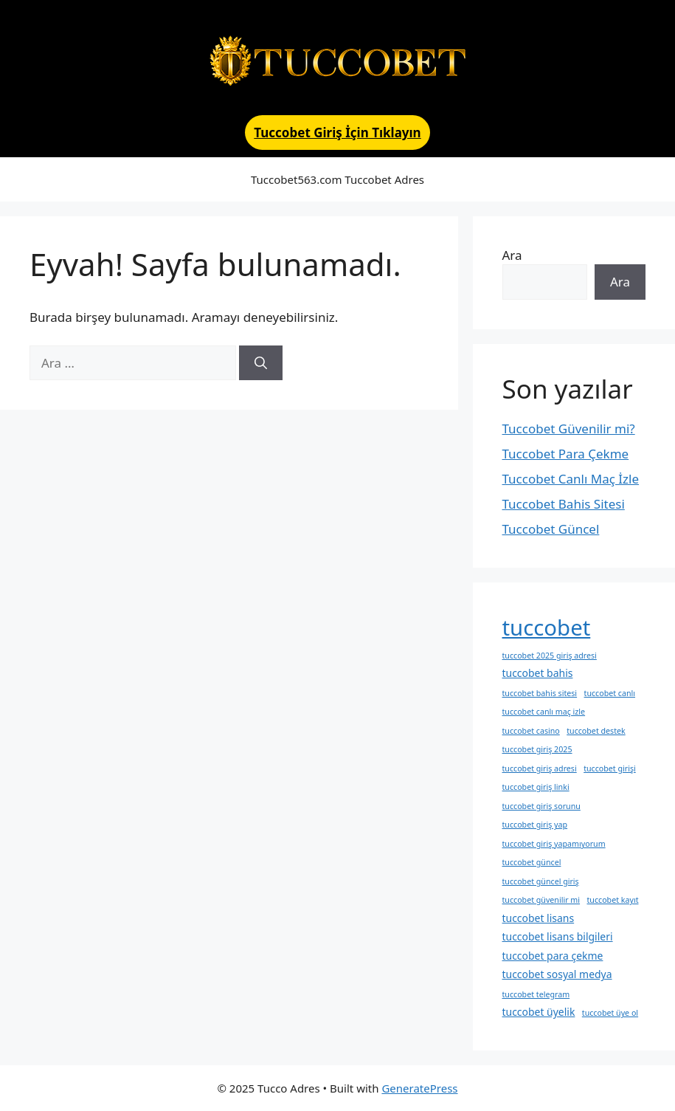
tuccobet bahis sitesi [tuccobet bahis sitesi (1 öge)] (540, 693)
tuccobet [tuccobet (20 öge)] (546, 627)
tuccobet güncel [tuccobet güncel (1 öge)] (531, 862)
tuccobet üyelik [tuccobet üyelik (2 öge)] (538, 1012)
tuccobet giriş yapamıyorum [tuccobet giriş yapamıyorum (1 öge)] (554, 844)
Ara (512, 255)
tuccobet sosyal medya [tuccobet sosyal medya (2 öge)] (557, 974)
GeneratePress (419, 1088)
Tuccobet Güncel (551, 528)
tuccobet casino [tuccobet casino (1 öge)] (531, 731)
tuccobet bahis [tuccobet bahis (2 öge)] (537, 673)
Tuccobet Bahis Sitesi (563, 503)
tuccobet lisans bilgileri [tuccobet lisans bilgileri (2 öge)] (557, 936)
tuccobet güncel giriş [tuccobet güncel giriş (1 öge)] (540, 881)
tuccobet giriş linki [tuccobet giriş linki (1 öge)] (536, 787)
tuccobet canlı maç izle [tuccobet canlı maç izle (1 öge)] (544, 711)
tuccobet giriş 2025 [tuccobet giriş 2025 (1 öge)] (537, 749)
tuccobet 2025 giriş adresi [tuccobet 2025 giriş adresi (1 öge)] (549, 655)
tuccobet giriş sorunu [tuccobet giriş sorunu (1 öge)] (541, 806)
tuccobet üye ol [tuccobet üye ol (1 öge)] (610, 1013)
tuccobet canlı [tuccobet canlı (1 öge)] (609, 693)
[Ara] (261, 363)
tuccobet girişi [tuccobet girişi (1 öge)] (610, 768)
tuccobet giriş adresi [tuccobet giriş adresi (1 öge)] (539, 768)
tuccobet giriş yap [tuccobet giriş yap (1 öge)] (535, 824)
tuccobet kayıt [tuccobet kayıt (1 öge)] (613, 900)
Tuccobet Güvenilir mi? (568, 428)
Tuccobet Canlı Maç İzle (571, 478)
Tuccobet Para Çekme (565, 453)
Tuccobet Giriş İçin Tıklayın (337, 132)
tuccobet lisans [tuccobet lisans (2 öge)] (538, 918)
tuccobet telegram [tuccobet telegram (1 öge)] (536, 994)
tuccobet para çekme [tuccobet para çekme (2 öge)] (552, 956)
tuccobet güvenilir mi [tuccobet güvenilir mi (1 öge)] (541, 900)
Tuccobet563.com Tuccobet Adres (337, 179)
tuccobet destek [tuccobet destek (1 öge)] (596, 731)
